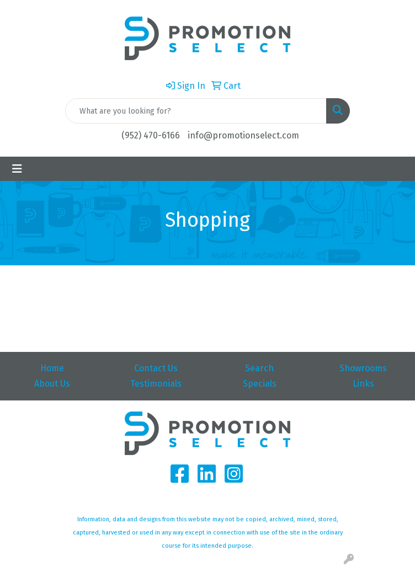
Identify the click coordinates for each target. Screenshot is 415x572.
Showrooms (363, 368)
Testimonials (156, 383)
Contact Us (156, 368)
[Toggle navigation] (17, 169)
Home (52, 368)
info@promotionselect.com (243, 135)
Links (363, 383)
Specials (259, 383)
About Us (52, 383)
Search (259, 368)
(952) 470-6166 (150, 135)
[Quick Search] (196, 111)
